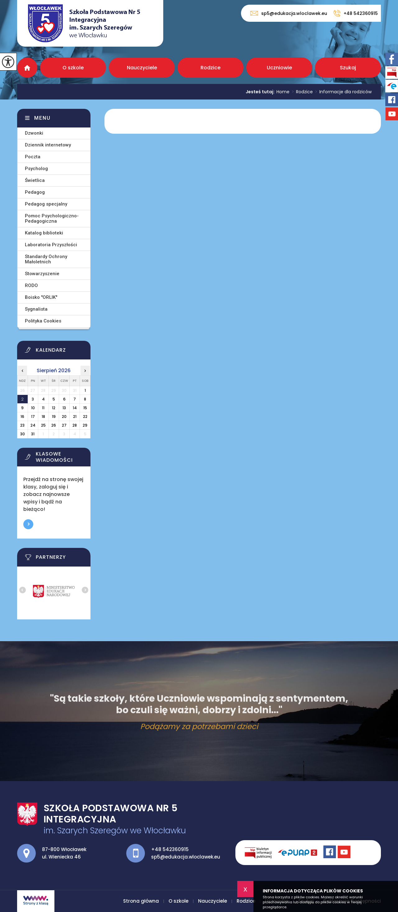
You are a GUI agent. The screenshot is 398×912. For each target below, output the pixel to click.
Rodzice (210, 67)
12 (53, 407)
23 (22, 425)
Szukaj (348, 67)
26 (53, 425)
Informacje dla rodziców (342, 92)
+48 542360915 (355, 13)
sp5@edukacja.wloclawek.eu (288, 13)
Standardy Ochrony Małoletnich (46, 259)
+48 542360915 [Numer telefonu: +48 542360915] (170, 849)
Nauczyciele (142, 67)
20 (64, 416)
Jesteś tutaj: (261, 92)
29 (85, 425)
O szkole (73, 67)
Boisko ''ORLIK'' (41, 297)
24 (32, 425)
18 (43, 416)
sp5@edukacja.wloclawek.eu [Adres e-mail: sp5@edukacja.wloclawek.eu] (185, 857)
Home (282, 92)
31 (33, 434)
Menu (42, 118)
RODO (31, 285)
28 (74, 425)
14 (75, 407)
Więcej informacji (28, 524)
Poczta (32, 157)
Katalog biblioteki (44, 233)
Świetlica (35, 180)
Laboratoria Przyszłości (51, 245)
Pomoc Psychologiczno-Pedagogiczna (52, 218)
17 (33, 416)
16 (22, 416)
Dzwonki (34, 133)
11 (43, 407)
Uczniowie (279, 67)
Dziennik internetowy (48, 145)
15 (85, 407)
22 (85, 416)
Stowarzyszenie (42, 273)
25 (43, 425)
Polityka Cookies (43, 321)
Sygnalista (36, 309)
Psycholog (36, 168)
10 (33, 407)
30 (22, 434)
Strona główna (27, 68)
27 (64, 425)
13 (64, 407)
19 (54, 416)
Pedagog (35, 192)
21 (74, 416)
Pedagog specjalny (46, 204)
